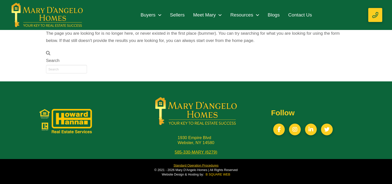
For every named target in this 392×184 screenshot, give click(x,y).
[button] (375, 15)
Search (53, 60)
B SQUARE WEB (218, 174)
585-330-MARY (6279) (196, 152)
